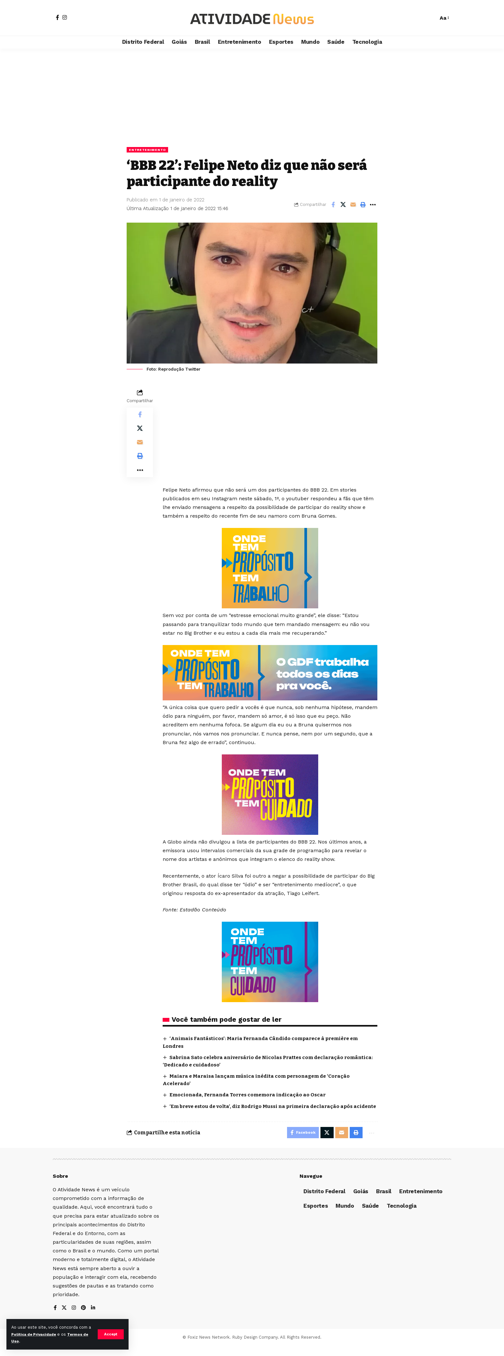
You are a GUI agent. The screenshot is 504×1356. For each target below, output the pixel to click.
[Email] (352, 205)
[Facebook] (57, 17)
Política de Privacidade (40, 1334)
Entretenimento (149, 150)
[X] (64, 1318)
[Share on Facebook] (333, 205)
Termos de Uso (27, 1341)
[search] (430, 18)
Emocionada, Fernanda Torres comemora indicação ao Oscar (252, 1096)
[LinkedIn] (94, 1318)
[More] (372, 205)
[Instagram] (64, 17)
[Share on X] (342, 205)
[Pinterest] (84, 1318)
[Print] (362, 205)
